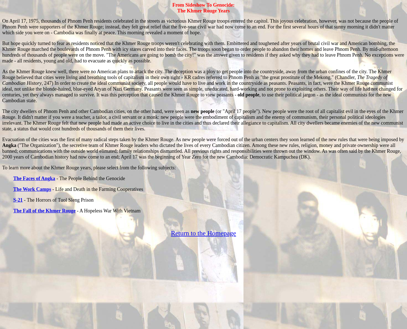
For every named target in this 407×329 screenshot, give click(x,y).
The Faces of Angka (34, 178)
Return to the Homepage (203, 233)
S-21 (18, 200)
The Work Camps (32, 189)
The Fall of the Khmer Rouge (44, 211)
